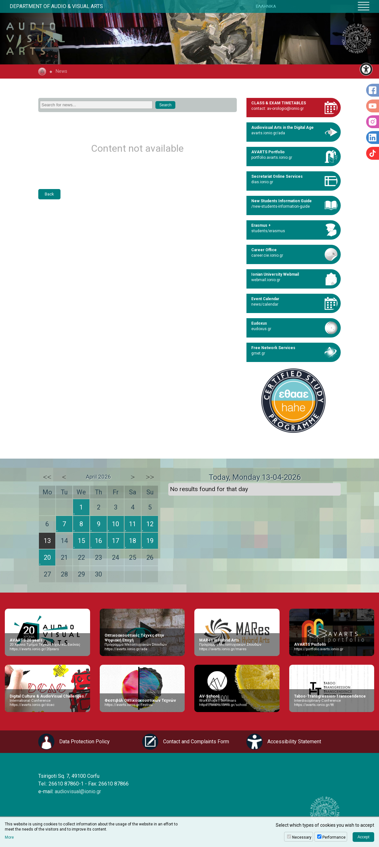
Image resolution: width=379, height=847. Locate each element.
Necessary (301, 837)
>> (150, 477)
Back (49, 194)
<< (47, 477)
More (9, 837)
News (61, 71)
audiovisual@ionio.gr (78, 791)
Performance (334, 837)
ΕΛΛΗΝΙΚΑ (266, 6)
